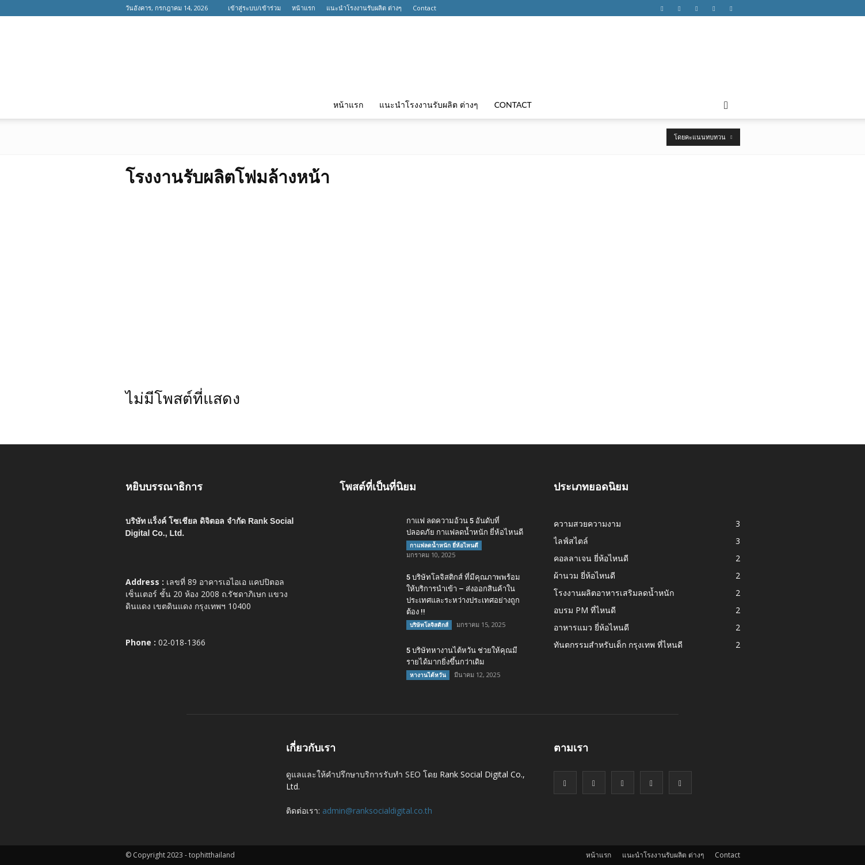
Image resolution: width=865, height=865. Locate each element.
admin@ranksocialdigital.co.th (377, 810)
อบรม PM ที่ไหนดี (585, 610)
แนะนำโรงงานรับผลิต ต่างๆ (364, 7)
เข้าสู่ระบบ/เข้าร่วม (254, 7)
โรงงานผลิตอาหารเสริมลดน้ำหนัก (614, 592)
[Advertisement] (432, 284)
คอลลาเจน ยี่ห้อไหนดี (591, 558)
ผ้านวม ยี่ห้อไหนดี (584, 575)
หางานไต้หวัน (428, 675)
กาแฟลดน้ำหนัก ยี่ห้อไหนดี (444, 545)
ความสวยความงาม (587, 523)
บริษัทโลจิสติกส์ (429, 625)
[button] (726, 105)
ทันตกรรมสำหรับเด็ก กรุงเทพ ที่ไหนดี (618, 644)
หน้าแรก (303, 7)
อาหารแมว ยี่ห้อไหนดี (591, 627)
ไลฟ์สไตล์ (571, 540)
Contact (424, 7)
